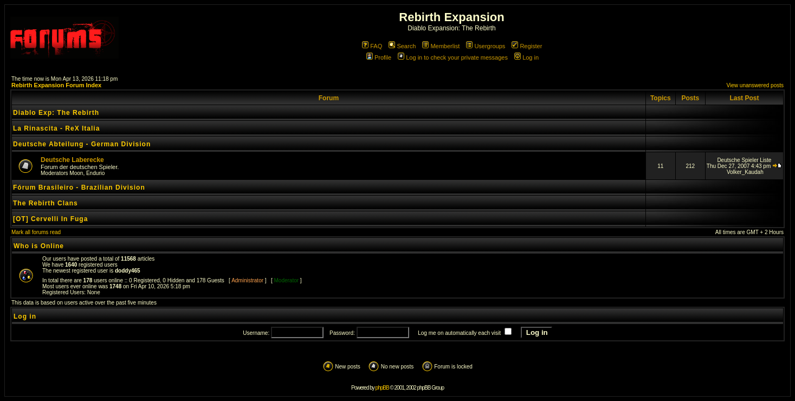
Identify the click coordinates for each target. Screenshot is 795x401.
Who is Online (39, 246)
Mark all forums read (36, 232)
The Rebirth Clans (45, 203)
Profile (378, 57)
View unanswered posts (755, 85)
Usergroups (485, 46)
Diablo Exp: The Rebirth (56, 113)
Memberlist (441, 46)
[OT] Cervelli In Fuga (50, 219)
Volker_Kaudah (745, 172)
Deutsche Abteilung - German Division (82, 144)
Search (402, 46)
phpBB (382, 388)
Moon (76, 173)
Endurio (95, 173)
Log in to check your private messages (453, 57)
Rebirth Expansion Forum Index (56, 85)
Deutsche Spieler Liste (744, 160)
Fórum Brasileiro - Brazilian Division (79, 187)
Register (527, 46)
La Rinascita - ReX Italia (56, 128)
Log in (526, 57)
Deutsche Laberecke (72, 160)
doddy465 (127, 271)
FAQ (372, 46)
